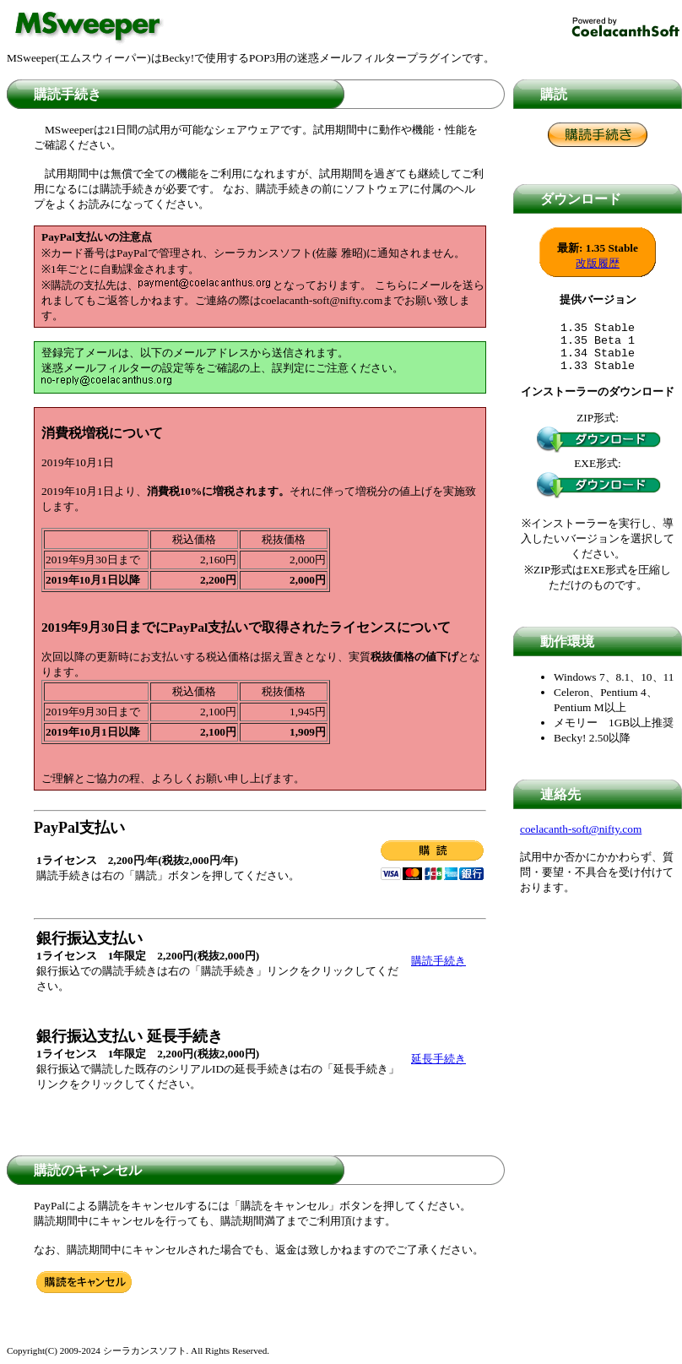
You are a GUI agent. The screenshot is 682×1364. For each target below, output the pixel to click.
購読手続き (438, 960)
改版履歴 (598, 263)
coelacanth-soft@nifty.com (580, 839)
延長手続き (438, 1058)
